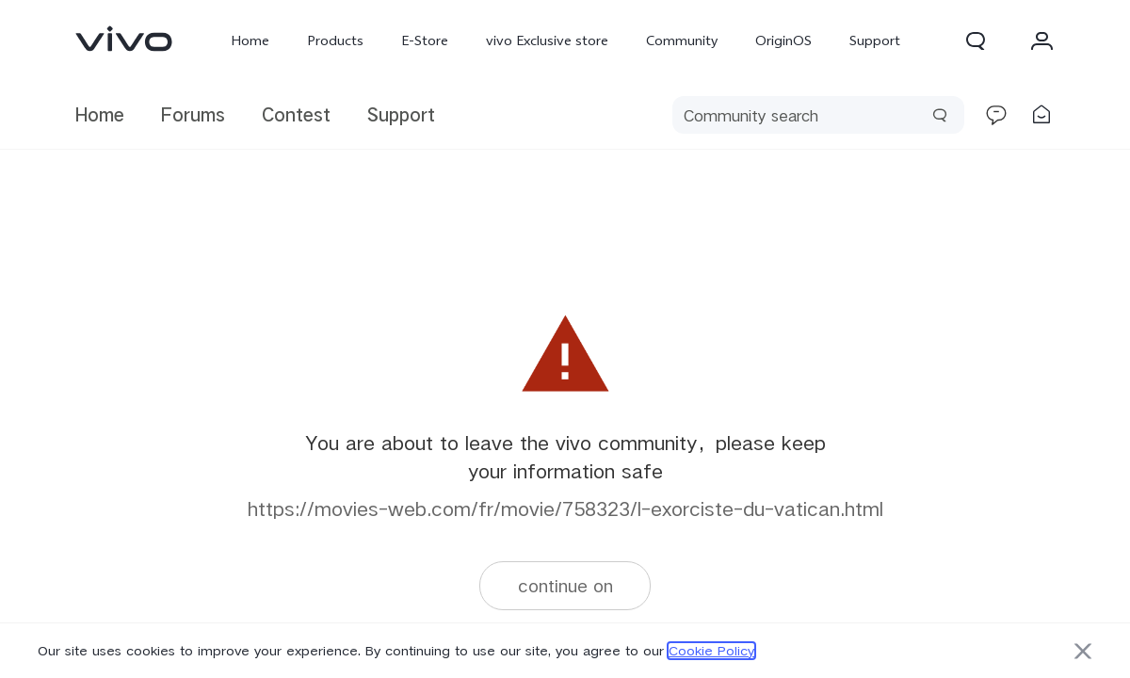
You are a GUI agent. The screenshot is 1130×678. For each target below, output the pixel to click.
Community (682, 40)
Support (874, 40)
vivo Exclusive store (547, 40)
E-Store (424, 40)
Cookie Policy (711, 650)
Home (250, 40)
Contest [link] (296, 114)
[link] (124, 38)
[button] (975, 40)
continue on (565, 585)
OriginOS (783, 40)
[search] (818, 115)
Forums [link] (193, 114)
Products (335, 40)
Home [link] (99, 114)
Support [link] (401, 114)
